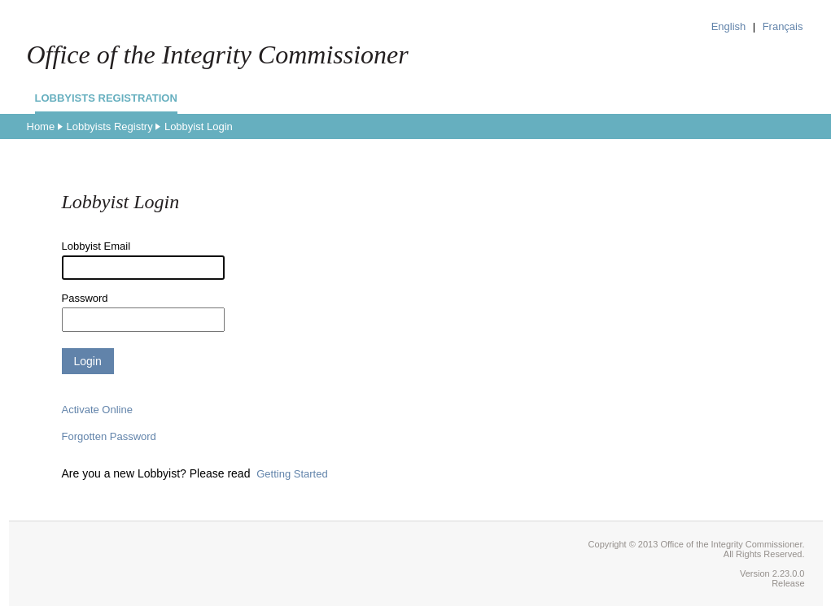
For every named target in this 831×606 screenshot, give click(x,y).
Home (41, 126)
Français (783, 26)
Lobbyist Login (198, 126)
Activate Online (97, 409)
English (728, 26)
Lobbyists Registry (109, 126)
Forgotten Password (109, 436)
